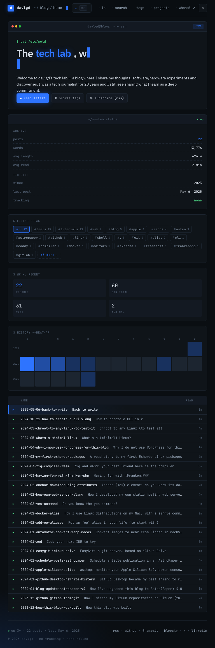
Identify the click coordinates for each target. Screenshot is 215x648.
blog (116, 229)
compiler (50, 246)
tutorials (71, 229)
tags (140, 8)
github (57, 238)
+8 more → (49, 255)
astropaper (29, 238)
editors (101, 246)
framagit (150, 631)
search (121, 8)
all (21, 229)
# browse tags (68, 98)
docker (76, 246)
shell (103, 238)
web (96, 229)
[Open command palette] (82, 8)
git (138, 238)
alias (159, 238)
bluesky (171, 631)
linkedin (199, 631)
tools (43, 229)
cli (179, 238)
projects (161, 8)
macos (160, 229)
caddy (24, 246)
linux (81, 238)
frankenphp (187, 246)
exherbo (128, 246)
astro (182, 229)
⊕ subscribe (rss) (107, 98)
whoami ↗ (187, 8)
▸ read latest (33, 98)
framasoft (156, 246)
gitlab (25, 255)
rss (116, 631)
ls (104, 8)
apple (137, 229)
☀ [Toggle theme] (203, 8)
